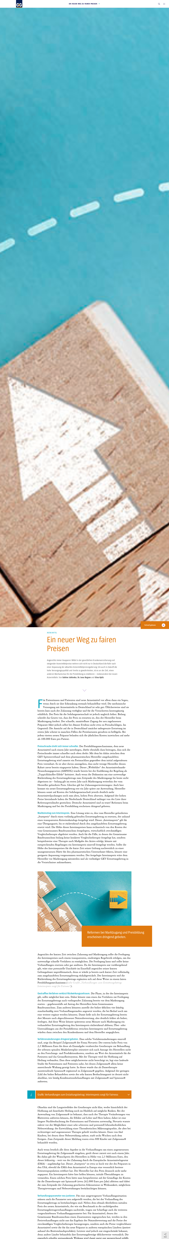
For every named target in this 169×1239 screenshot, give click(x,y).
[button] (159, 4)
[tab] (79, 1094)
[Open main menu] (164, 4)
